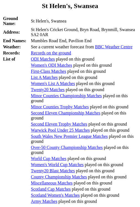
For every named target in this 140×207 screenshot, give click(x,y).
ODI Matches (43, 59)
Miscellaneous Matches (52, 183)
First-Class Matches (48, 71)
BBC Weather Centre (113, 46)
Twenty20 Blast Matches (53, 170)
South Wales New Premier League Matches (69, 136)
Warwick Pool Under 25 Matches (60, 130)
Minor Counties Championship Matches (66, 95)
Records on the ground (51, 53)
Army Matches (44, 201)
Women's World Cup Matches (57, 164)
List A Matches (44, 77)
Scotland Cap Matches (51, 189)
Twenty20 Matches (48, 89)
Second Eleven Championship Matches (65, 113)
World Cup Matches (48, 158)
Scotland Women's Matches (55, 195)
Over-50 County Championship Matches (67, 147)
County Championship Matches (59, 176)
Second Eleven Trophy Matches (59, 124)
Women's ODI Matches (51, 65)
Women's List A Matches (53, 83)
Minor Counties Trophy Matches (60, 106)
